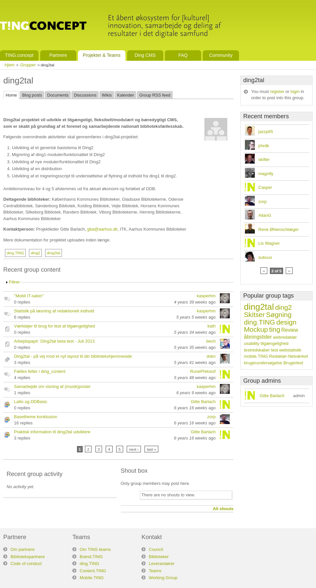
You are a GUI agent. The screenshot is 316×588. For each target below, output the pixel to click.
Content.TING (93, 570)
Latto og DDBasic (30, 401)
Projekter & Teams (101, 55)
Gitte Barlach (203, 401)
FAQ (183, 55)
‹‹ (264, 271)
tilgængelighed (275, 343)
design (286, 322)
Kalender (125, 95)
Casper (265, 187)
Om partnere (23, 549)
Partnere (58, 55)
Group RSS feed (154, 95)
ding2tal (53, 253)
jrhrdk (263, 145)
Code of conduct (26, 563)
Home (11, 95)
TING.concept (19, 55)
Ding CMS (145, 55)
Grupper (28, 64)
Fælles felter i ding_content (40, 371)
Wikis (107, 95)
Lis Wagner (269, 243)
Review (289, 330)
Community (220, 55)
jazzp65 (265, 131)
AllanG (264, 215)
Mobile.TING (92, 577)
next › (134, 449)
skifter (264, 159)
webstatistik (290, 350)
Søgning (278, 314)
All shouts (223, 508)
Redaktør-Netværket (288, 356)
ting (274, 329)
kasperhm (206, 295)
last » (151, 449)
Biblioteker (159, 556)
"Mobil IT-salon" (29, 295)
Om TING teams (95, 549)
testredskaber (257, 350)
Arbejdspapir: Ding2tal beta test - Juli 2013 (54, 341)
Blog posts (32, 95)
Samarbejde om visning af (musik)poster (52, 386)
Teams (155, 570)
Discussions (85, 95)
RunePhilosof (203, 371)
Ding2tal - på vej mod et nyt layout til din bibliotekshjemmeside (73, 356)
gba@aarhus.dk (102, 229)
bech (211, 341)
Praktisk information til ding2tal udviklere (52, 431)
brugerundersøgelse (263, 362)
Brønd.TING (91, 556)
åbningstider (258, 337)
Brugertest (293, 362)
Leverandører (161, 563)
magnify (266, 173)
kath (211, 326)
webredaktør (285, 337)
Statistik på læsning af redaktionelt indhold (54, 310)
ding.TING (15, 253)
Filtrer (14, 282)
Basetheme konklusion (35, 416)
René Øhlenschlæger (278, 229)
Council (156, 549)
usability (251, 343)
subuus (265, 257)
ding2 (35, 253)
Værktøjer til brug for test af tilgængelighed (54, 326)
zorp (211, 416)
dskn (210, 356)
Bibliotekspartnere (28, 556)
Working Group (163, 577)
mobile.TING (256, 356)
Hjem (9, 64)
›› (289, 271)
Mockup (256, 329)
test (274, 350)
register (277, 91)
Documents (57, 95)
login (295, 91)
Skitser (254, 314)
